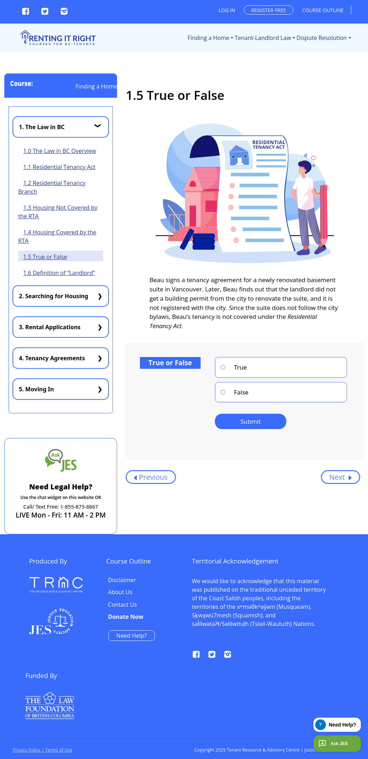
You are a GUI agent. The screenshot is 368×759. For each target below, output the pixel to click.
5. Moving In (36, 389)
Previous (150, 477)
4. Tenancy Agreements (52, 358)
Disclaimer (280, 580)
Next (340, 477)
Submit (250, 421)
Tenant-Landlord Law (263, 38)
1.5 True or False (45, 257)
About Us (279, 592)
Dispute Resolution (322, 38)
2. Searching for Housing (53, 296)
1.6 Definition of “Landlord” (59, 273)
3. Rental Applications (50, 327)
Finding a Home (208, 38)
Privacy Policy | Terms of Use (42, 750)
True (234, 367)
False (234, 392)
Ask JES (332, 743)
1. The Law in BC (42, 127)
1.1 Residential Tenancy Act (59, 167)
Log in (226, 10)
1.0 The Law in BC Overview (59, 151)
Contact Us (281, 604)
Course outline (323, 10)
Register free (268, 10)
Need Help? (290, 636)
